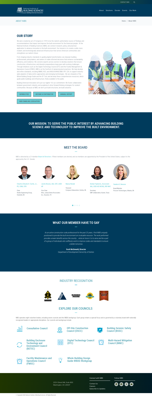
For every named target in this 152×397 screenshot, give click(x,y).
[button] (72, 205)
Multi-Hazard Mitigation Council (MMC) (120, 342)
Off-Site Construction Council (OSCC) (77, 329)
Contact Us (94, 383)
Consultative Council (37, 328)
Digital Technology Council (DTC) (80, 342)
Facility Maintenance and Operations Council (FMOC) (39, 361)
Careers (92, 386)
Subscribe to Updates (97, 389)
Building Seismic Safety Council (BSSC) (119, 329)
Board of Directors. (45, 157)
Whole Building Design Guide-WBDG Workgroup (79, 359)
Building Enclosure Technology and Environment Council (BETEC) (36, 344)
